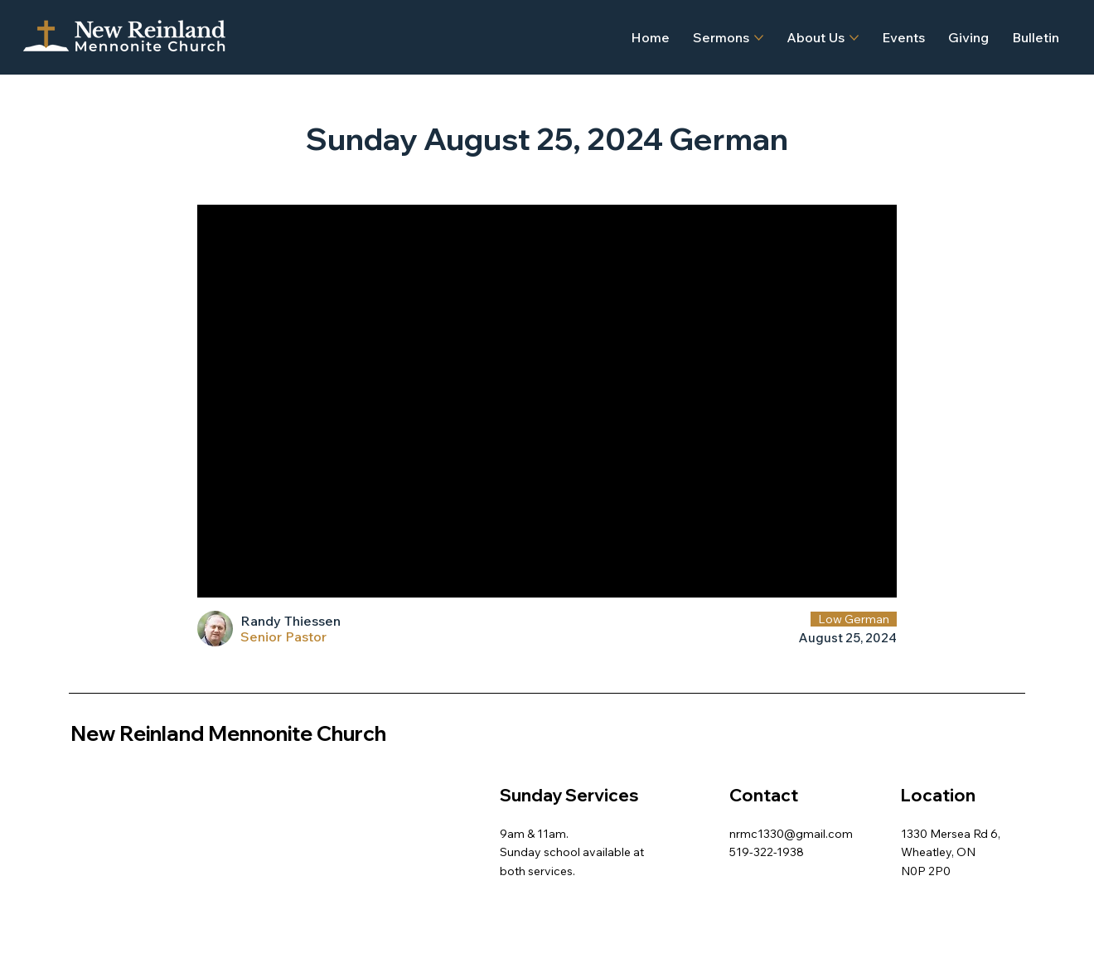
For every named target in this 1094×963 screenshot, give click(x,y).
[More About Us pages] (854, 37)
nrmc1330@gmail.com (791, 833)
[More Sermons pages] (758, 37)
